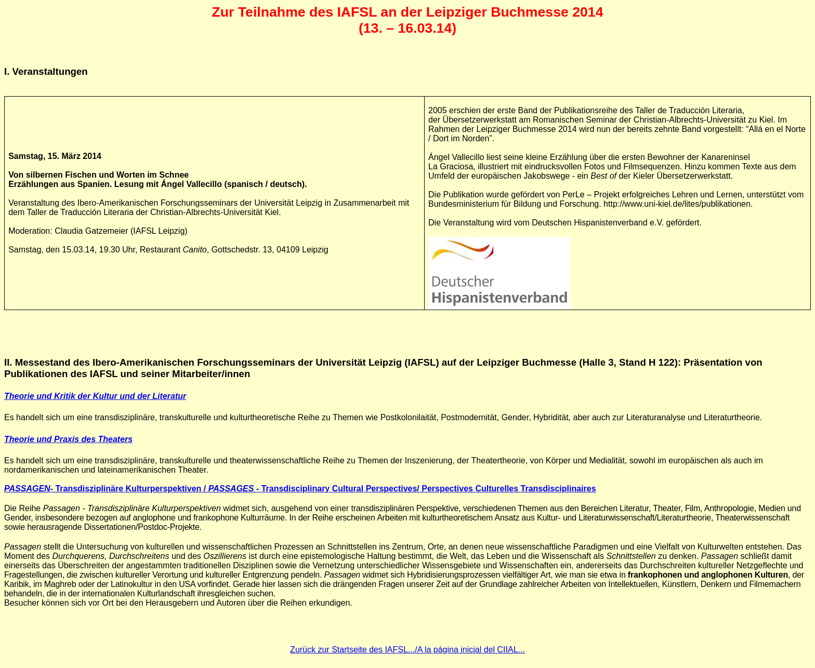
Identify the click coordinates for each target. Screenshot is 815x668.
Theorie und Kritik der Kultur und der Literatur (95, 396)
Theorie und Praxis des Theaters (68, 439)
